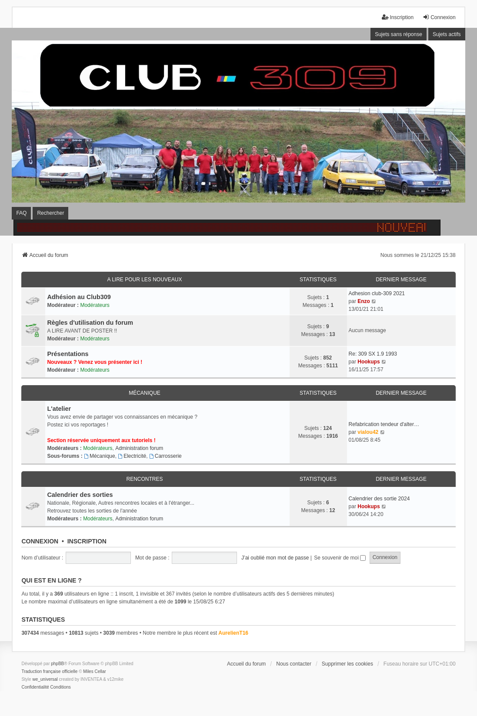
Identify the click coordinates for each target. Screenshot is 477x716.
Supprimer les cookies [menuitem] (347, 664)
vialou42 (367, 432)
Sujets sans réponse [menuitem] (398, 34)
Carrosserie (165, 456)
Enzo (363, 301)
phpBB (57, 663)
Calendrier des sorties (80, 494)
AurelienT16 (233, 633)
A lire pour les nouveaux (144, 279)
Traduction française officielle (49, 671)
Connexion (39, 541)
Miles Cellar (94, 671)
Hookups (368, 362)
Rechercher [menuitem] (50, 213)
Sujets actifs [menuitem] (447, 34)
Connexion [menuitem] (439, 17)
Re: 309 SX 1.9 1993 (373, 354)
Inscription (87, 541)
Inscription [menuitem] (398, 17)
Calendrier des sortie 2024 (379, 499)
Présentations (67, 353)
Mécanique (144, 393)
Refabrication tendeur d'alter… (384, 424)
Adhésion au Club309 (78, 296)
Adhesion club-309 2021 (377, 293)
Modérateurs (94, 305)
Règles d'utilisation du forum (90, 322)
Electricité (132, 456)
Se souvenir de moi (340, 558)
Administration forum (139, 448)
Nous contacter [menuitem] (293, 664)
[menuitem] (35, 687)
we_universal (44, 679)
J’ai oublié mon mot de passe (275, 558)
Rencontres (144, 479)
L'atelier (59, 408)
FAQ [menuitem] (21, 213)
